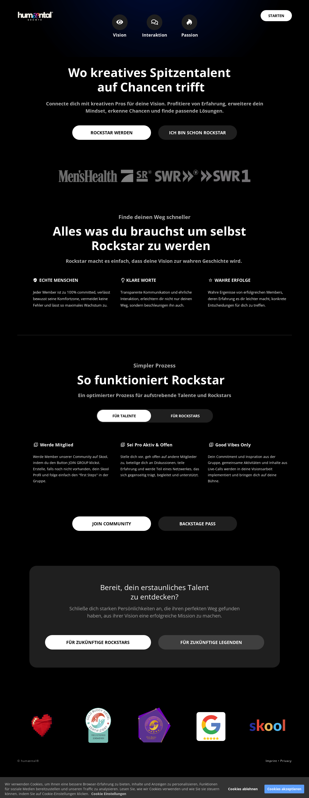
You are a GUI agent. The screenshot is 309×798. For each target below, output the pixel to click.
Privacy (286, 761)
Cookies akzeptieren (284, 793)
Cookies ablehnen (243, 793)
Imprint (271, 761)
